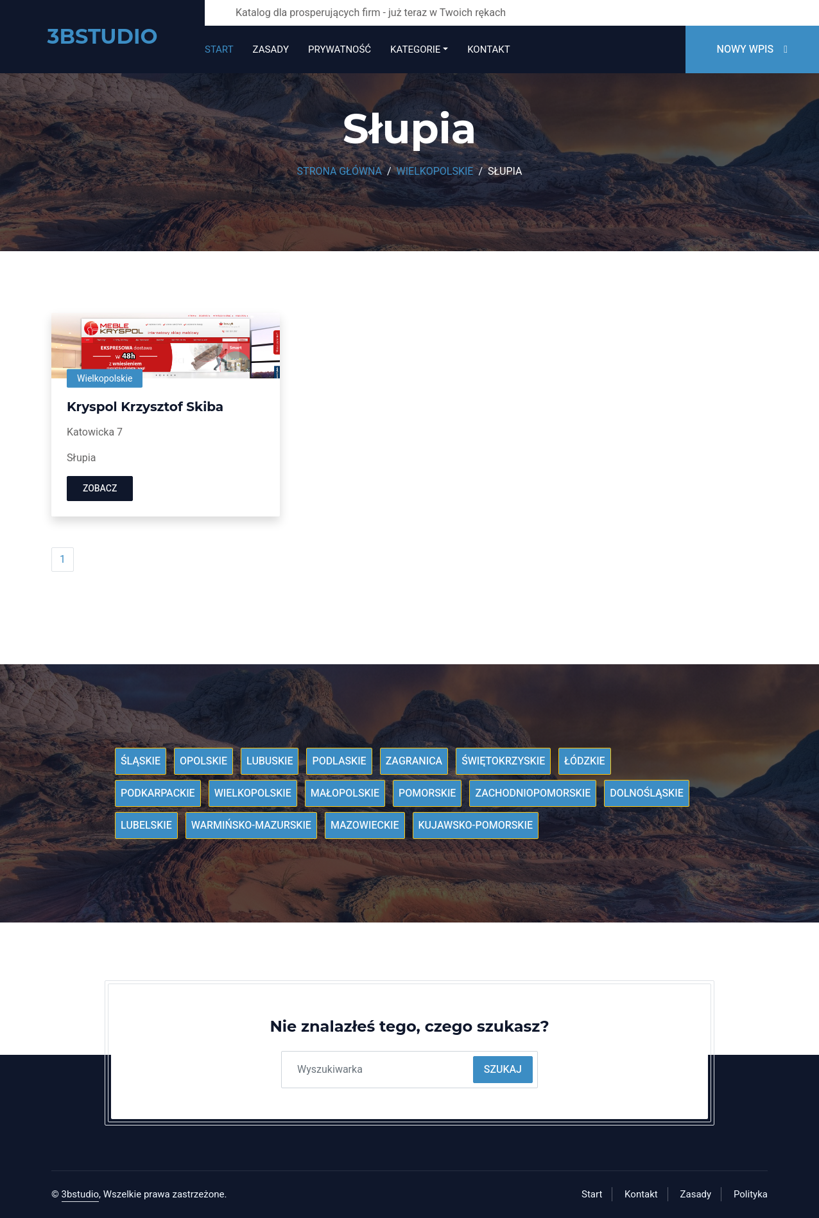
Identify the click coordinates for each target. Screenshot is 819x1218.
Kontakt (488, 49)
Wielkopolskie (435, 171)
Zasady (271, 49)
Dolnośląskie (647, 793)
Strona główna (339, 171)
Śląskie (140, 761)
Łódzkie (584, 761)
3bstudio (80, 1194)
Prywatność (339, 49)
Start (219, 49)
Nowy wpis (752, 49)
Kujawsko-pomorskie (475, 825)
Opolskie (203, 761)
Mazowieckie (365, 825)
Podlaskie (339, 761)
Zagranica (414, 761)
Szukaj (503, 1069)
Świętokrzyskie (503, 761)
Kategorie (415, 49)
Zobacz (100, 488)
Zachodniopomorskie (533, 793)
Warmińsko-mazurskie (251, 825)
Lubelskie (146, 825)
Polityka (751, 1194)
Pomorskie (427, 793)
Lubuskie (269, 761)
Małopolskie (345, 793)
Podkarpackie (158, 793)
